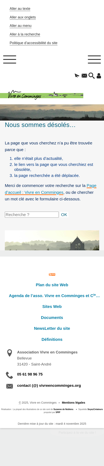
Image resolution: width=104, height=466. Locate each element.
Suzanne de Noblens (63, 409)
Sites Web (52, 306)
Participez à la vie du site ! (77, 432)
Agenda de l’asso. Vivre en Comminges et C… (54, 295)
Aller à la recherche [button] (25, 34)
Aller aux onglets (23, 17)
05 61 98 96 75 (30, 374)
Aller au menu (21, 26)
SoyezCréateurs (95, 409)
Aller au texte (20, 9)
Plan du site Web (52, 285)
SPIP (58, 412)
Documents (52, 317)
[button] (77, 76)
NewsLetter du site (52, 328)
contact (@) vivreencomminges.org (49, 385)
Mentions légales (73, 402)
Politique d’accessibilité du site (34, 43)
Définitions (51, 339)
